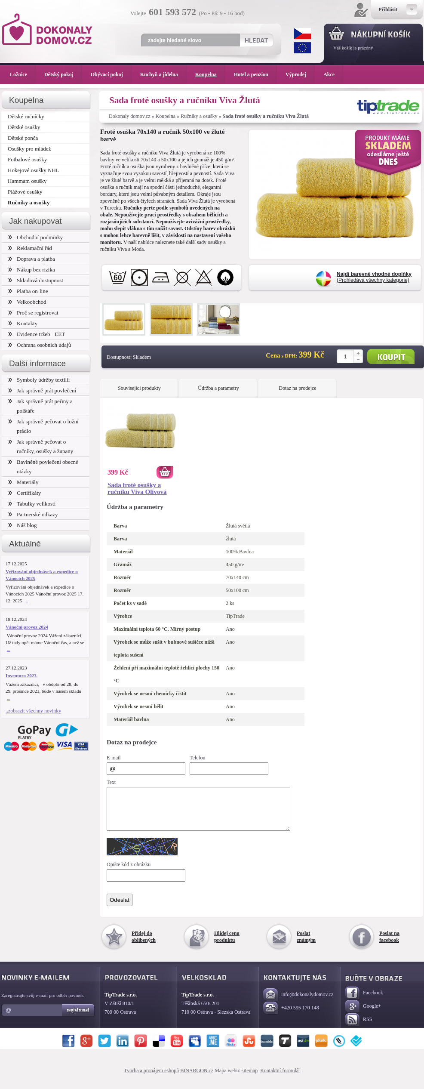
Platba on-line (28, 291)
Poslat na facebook (389, 944)
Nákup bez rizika (31, 269)
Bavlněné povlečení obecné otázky (43, 467)
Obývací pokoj (111, 74)
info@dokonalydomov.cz (298, 1002)
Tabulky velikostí (31, 503)
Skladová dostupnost (35, 280)
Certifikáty (24, 493)
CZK (302, 33)
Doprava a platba (31, 259)
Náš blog (22, 525)
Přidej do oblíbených (144, 944)
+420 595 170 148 (291, 1016)
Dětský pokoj (63, 74)
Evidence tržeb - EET (36, 334)
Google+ (363, 1014)
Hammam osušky (27, 181)
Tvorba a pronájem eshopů (151, 1078)
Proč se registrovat (33, 312)
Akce (330, 74)
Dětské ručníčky (26, 116)
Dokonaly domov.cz (130, 116)
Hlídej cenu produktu (227, 944)
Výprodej (300, 74)
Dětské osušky (24, 127)
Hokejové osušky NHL (33, 170)
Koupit (391, 356)
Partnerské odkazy (33, 514)
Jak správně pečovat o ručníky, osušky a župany (40, 446)
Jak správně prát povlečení (42, 390)
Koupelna (166, 116)
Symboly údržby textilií (39, 379)
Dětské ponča (23, 138)
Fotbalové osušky (27, 159)
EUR (302, 47)
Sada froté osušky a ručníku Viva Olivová (137, 488)
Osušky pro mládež (29, 148)
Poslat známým (306, 944)
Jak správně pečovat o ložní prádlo (43, 426)
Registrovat (78, 1018)
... (26, 600)
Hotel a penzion (255, 74)
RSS (358, 1027)
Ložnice (23, 74)
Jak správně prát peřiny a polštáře (40, 406)
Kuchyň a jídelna (163, 74)
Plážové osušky (25, 191)
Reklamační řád (30, 248)
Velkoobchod (27, 302)
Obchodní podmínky (35, 237)
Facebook (364, 1001)
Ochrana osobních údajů (39, 345)
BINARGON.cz (196, 1078)
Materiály (23, 482)
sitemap (250, 1078)
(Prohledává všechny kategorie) (374, 277)
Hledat (256, 40)
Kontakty (22, 323)
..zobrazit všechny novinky (33, 711)
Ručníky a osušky (199, 116)
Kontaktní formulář (280, 1078)
